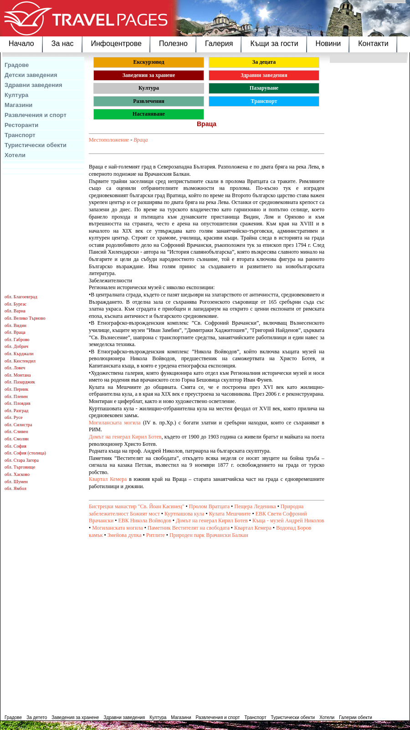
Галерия (219, 43)
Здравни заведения (33, 85)
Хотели (15, 155)
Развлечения (148, 101)
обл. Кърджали (19, 353)
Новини (328, 43)
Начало (21, 43)
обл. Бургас (15, 303)
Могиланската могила (115, 422)
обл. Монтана (18, 375)
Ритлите (155, 535)
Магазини (18, 105)
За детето (36, 717)
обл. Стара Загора (22, 460)
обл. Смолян (17, 438)
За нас (62, 43)
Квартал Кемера (108, 479)
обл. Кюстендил (20, 360)
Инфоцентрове (116, 43)
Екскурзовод (148, 62)
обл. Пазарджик (20, 381)
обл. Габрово (17, 339)
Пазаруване (264, 88)
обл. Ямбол (15, 488)
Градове (17, 64)
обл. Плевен (16, 396)
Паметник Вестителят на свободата (189, 528)
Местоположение (109, 140)
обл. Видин (15, 325)
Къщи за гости (274, 43)
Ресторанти (21, 125)
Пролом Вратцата (209, 506)
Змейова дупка (125, 535)
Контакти (373, 43)
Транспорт (20, 135)
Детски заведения (31, 74)
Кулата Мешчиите (230, 513)
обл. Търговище (20, 467)
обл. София (15, 446)
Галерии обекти (355, 717)
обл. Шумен (16, 481)
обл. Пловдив (18, 403)
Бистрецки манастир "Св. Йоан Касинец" (136, 506)
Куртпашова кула (184, 513)
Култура (16, 95)
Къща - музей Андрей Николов (288, 520)
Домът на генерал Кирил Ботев (125, 437)
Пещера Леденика (255, 506)
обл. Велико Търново (25, 318)
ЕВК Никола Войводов (144, 520)
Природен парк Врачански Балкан (208, 535)
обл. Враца (15, 332)
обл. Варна (15, 310)
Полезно (173, 43)
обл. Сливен (16, 431)
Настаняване (149, 114)
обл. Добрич (16, 346)
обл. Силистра (18, 424)
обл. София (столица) (25, 452)
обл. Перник (16, 389)
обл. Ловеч (15, 367)
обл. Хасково (17, 474)
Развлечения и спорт (36, 115)
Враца (140, 140)
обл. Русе (13, 417)
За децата (264, 62)
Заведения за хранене (149, 75)
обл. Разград (16, 410)
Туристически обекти (36, 145)
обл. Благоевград (21, 296)
